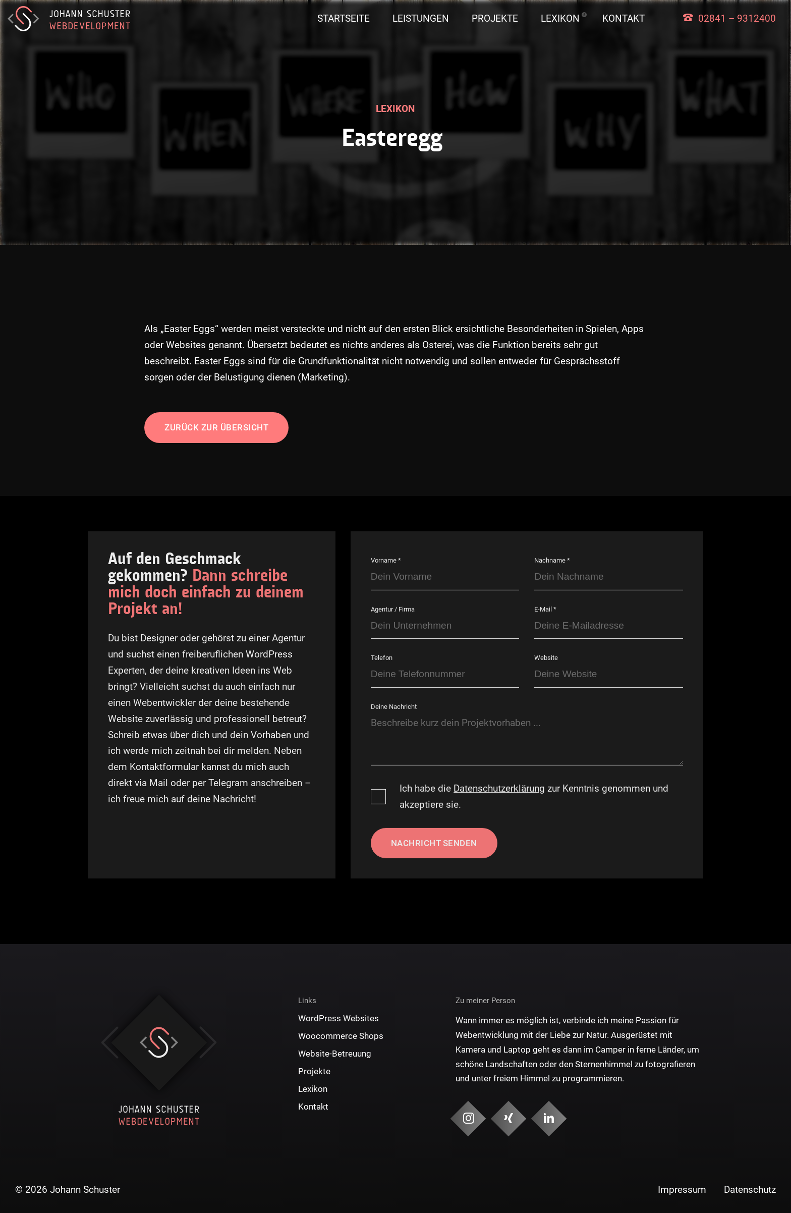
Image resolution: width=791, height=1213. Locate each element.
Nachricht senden (434, 843)
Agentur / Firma (393, 609)
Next (208, 1042)
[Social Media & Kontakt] (468, 1119)
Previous (110, 1042)
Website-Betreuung (334, 1054)
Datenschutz (750, 1189)
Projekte (495, 18)
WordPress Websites (338, 1018)
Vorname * (386, 560)
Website (546, 657)
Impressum (682, 1189)
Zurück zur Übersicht (216, 427)
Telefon (381, 657)
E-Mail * (545, 609)
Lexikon (560, 18)
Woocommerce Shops (340, 1036)
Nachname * (552, 560)
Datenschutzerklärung (499, 788)
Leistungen (420, 18)
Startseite (343, 18)
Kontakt (623, 18)
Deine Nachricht (394, 706)
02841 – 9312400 (737, 18)
